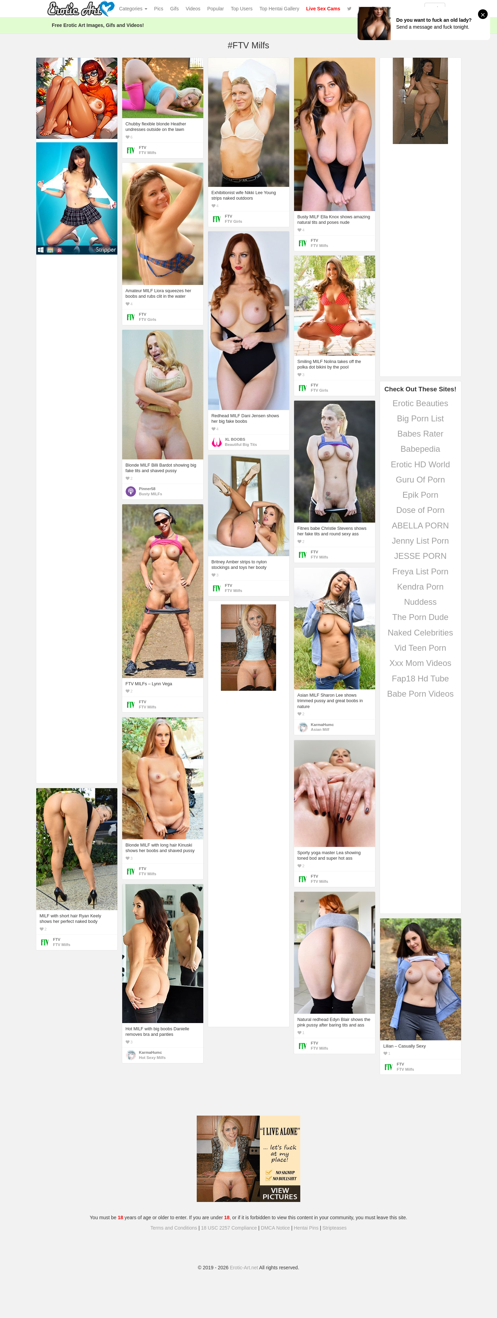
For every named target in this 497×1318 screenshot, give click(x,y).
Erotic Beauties (420, 403)
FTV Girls (233, 221)
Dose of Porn (420, 510)
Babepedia (420, 448)
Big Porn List (420, 418)
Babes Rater (420, 433)
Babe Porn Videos (420, 693)
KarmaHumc (322, 725)
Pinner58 (147, 489)
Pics (158, 8)
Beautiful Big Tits (241, 444)
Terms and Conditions (173, 1228)
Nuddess (420, 602)
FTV (142, 147)
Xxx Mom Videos (420, 663)
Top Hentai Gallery (279, 8)
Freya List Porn (420, 571)
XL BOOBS (235, 439)
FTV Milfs (147, 153)
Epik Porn (420, 494)
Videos (193, 8)
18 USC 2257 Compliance (229, 1228)
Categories (133, 8)
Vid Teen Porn (420, 647)
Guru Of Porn (420, 479)
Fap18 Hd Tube (420, 678)
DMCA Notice (275, 1228)
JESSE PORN (420, 556)
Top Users (242, 8)
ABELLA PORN (420, 525)
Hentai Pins (306, 1228)
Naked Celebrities (420, 632)
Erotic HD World (420, 464)
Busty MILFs (150, 494)
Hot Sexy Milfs (152, 1058)
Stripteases (334, 1228)
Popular (215, 8)
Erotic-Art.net (244, 1267)
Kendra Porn (420, 586)
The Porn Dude (420, 617)
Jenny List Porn (420, 540)
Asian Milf (320, 729)
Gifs (174, 8)
